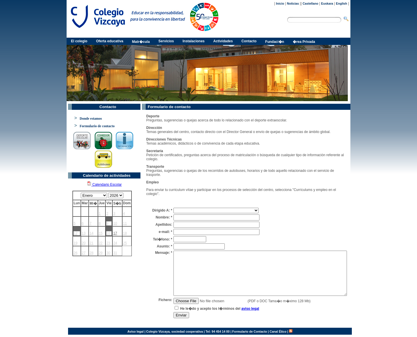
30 (108, 253)
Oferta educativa (109, 41)
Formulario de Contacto (249, 331)
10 (115, 223)
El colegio (79, 41)
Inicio (280, 3)
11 (125, 223)
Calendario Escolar (104, 185)
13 (83, 233)
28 (91, 253)
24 (115, 243)
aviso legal (250, 309)
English (341, 3)
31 (115, 253)
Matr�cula (141, 42)
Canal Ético (278, 331)
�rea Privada (304, 42)
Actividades (223, 41)
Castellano (310, 3)
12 (75, 233)
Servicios (166, 41)
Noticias (293, 3)
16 (108, 233)
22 (101, 243)
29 (101, 253)
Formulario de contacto (97, 126)
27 (83, 253)
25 (125, 243)
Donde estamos (91, 118)
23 (108, 243)
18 (125, 233)
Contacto (249, 41)
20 (83, 243)
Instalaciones (193, 41)
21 (91, 243)
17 (115, 233)
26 (75, 253)
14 (91, 233)
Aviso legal (135, 331)
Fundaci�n (274, 42)
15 (101, 233)
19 (75, 243)
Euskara (327, 3)
